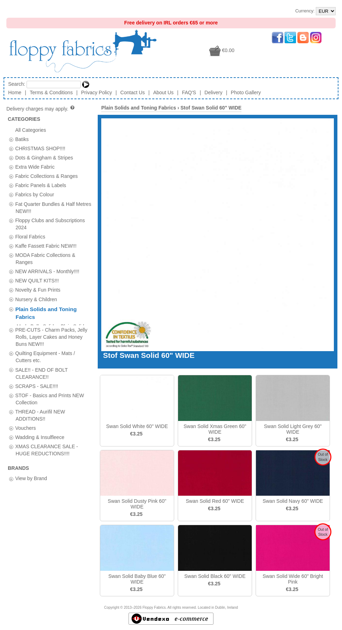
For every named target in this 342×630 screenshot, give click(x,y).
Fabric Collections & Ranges (46, 176)
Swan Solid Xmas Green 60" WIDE (215, 429)
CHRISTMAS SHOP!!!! (40, 148)
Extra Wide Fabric (35, 167)
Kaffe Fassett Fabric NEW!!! (45, 246)
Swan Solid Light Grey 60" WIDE (293, 429)
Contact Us (132, 92)
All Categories (30, 130)
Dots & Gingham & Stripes (44, 158)
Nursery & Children (36, 299)
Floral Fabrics (30, 236)
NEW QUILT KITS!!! (37, 280)
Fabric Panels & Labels (40, 185)
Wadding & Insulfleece (39, 434)
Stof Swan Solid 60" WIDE (211, 108)
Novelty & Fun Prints (38, 290)
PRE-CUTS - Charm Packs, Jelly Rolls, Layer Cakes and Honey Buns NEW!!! (51, 334)
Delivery (214, 92)
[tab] (11, 139)
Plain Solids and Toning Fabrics (138, 108)
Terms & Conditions (51, 92)
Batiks (22, 139)
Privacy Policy (96, 92)
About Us (163, 92)
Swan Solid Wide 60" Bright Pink (293, 579)
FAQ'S (189, 92)
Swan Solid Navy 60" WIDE (293, 501)
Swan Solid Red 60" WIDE (215, 501)
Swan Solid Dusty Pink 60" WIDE (137, 504)
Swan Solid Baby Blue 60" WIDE (137, 579)
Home (14, 92)
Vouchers (25, 425)
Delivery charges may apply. (40, 109)
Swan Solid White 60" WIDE (137, 426)
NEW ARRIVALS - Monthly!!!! (47, 271)
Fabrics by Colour (34, 194)
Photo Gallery (246, 92)
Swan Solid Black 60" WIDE (214, 576)
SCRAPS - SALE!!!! (36, 383)
